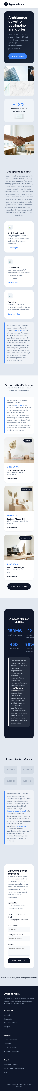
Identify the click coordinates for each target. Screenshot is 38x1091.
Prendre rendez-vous (19, 961)
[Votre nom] (19, 929)
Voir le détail (12, 479)
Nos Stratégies (18, 56)
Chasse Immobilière (11, 1051)
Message (11, 944)
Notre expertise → (15, 314)
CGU (6, 1072)
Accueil (7, 1015)
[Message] (19, 951)
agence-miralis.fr (16, 199)
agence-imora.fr (14, 889)
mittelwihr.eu (20, 330)
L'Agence (7, 1027)
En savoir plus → (14, 248)
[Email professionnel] (19, 938)
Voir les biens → (14, 282)
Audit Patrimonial (10, 1040)
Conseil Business (10, 1023)
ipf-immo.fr (19, 405)
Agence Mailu (14, 4)
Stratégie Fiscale (10, 1047)
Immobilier (8, 1019)
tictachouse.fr (12, 186)
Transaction (8, 1044)
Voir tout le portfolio (19, 586)
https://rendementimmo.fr (16, 811)
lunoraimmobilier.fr (25, 207)
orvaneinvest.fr (22, 826)
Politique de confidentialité (14, 1068)
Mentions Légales (11, 1064)
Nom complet (13, 925)
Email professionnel (15, 935)
